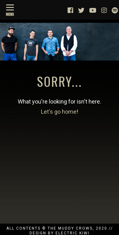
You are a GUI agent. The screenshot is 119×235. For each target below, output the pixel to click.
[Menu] (10, 9)
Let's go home (58, 111)
